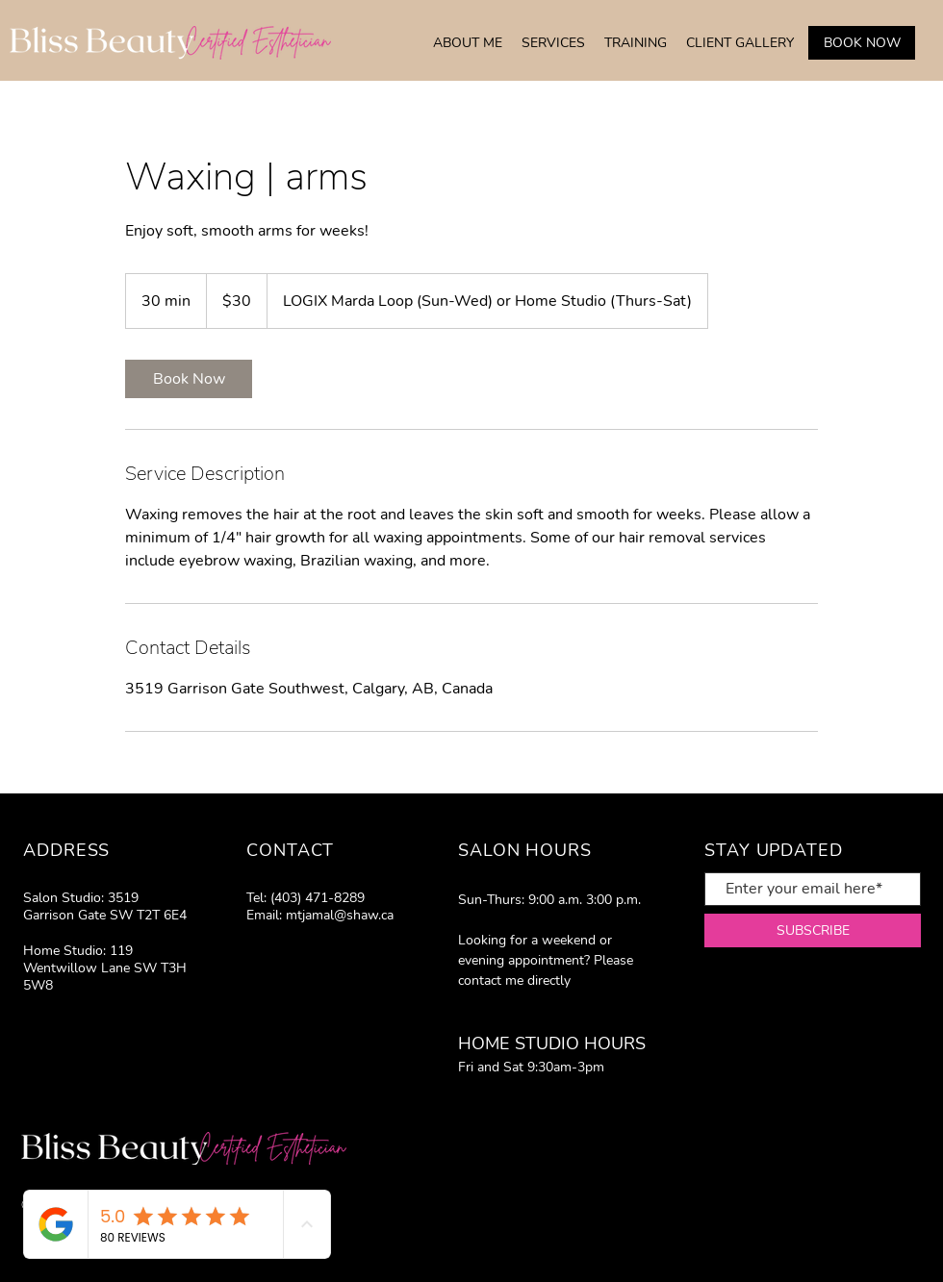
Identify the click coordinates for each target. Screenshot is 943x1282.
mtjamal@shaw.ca (340, 915)
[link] (188, 379)
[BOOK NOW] (861, 43)
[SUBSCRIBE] (812, 930)
